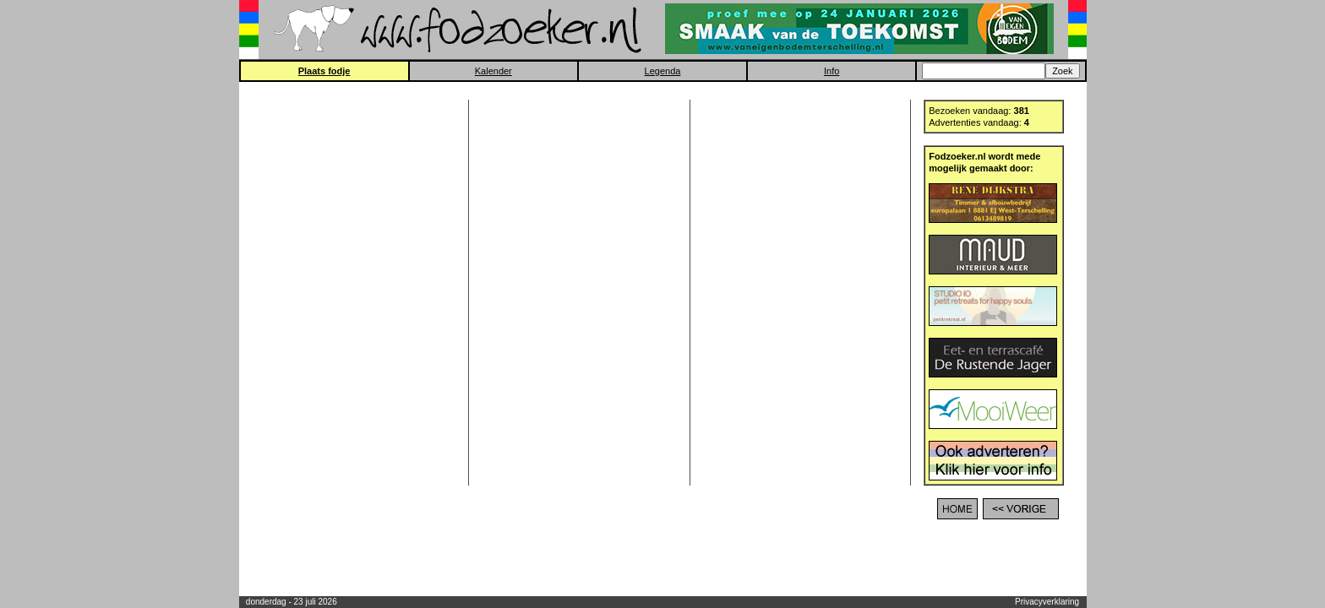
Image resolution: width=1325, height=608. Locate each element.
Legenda (663, 71)
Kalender (493, 71)
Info (831, 71)
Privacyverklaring (1047, 601)
